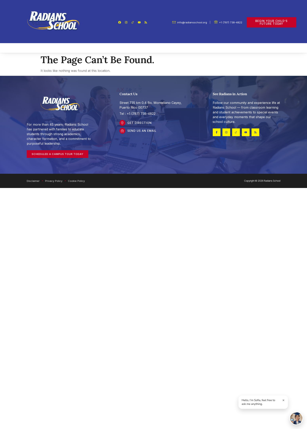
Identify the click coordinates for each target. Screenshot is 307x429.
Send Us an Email (141, 130)
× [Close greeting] (283, 400)
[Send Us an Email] (122, 131)
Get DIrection (139, 122)
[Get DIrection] (122, 123)
